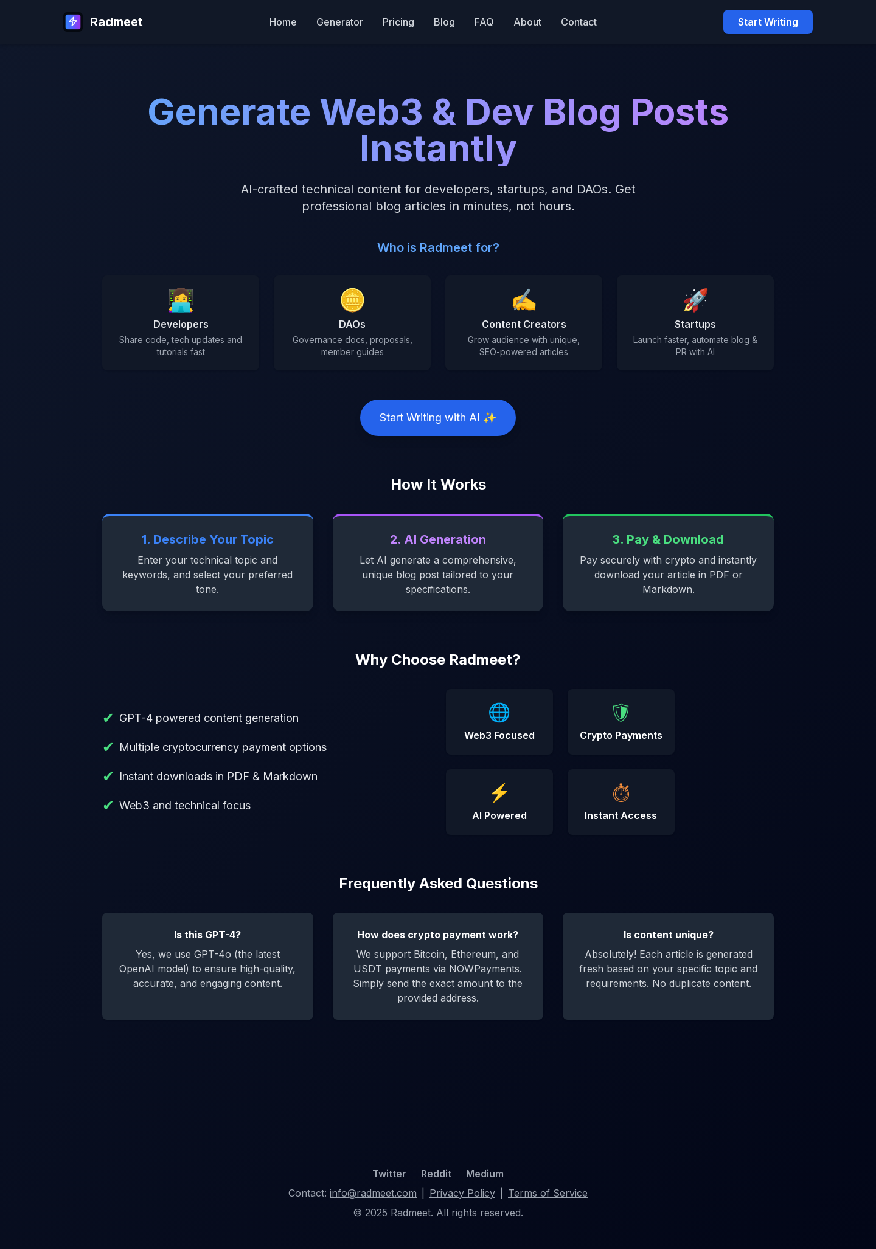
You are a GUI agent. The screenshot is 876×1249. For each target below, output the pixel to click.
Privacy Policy (462, 1193)
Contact (579, 22)
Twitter (389, 1174)
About (527, 22)
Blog (444, 22)
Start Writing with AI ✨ (438, 417)
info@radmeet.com (373, 1193)
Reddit (436, 1174)
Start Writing (768, 22)
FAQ (484, 22)
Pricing (398, 22)
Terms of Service (548, 1193)
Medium (485, 1174)
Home (283, 22)
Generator (339, 22)
